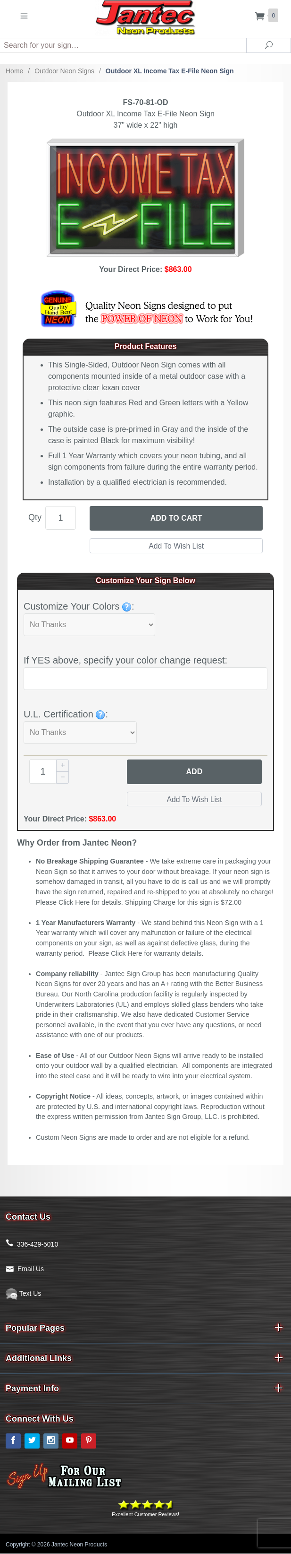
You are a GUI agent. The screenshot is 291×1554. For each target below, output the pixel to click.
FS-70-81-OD (145, 102)
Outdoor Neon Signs (64, 71)
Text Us (23, 1294)
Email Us (30, 1269)
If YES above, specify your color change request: (125, 660)
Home (14, 71)
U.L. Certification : (66, 714)
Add (194, 772)
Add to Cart (176, 518)
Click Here (74, 903)
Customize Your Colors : (79, 606)
